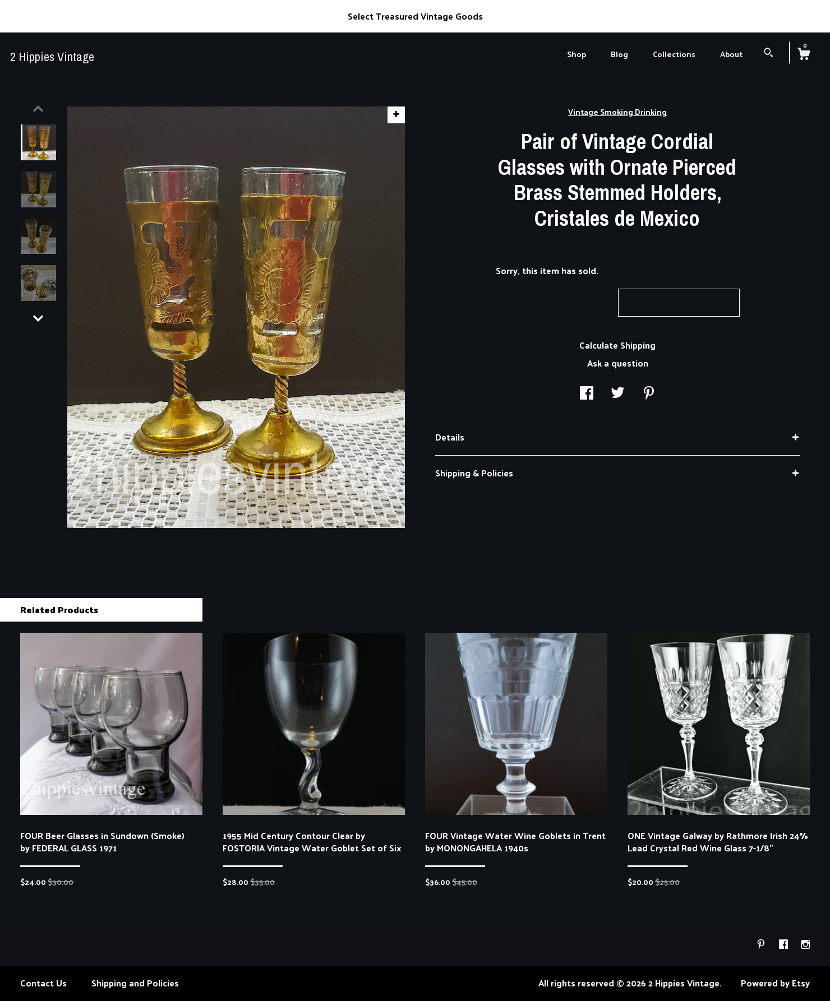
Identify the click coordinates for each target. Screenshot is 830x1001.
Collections (674, 54)
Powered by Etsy (775, 983)
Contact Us (43, 983)
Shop (576, 54)
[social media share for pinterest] (649, 393)
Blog (619, 54)
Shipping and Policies (135, 983)
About (731, 54)
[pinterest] (762, 944)
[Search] (768, 53)
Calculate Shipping (617, 345)
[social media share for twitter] (617, 393)
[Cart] (803, 55)
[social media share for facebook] (586, 393)
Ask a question (617, 363)
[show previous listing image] (38, 109)
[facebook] (784, 944)
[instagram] (805, 944)
